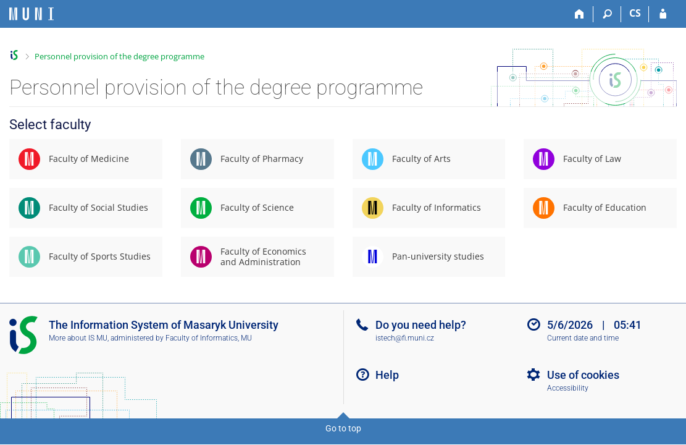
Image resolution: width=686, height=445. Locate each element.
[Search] (607, 14)
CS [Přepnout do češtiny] (635, 13)
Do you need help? (420, 324)
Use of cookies (583, 374)
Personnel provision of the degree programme (119, 56)
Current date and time (583, 338)
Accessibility (567, 388)
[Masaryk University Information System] (31, 14)
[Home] (579, 14)
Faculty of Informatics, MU (208, 338)
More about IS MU (78, 338)
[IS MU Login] (663, 14)
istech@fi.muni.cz (404, 338)
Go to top (343, 428)
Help (387, 374)
